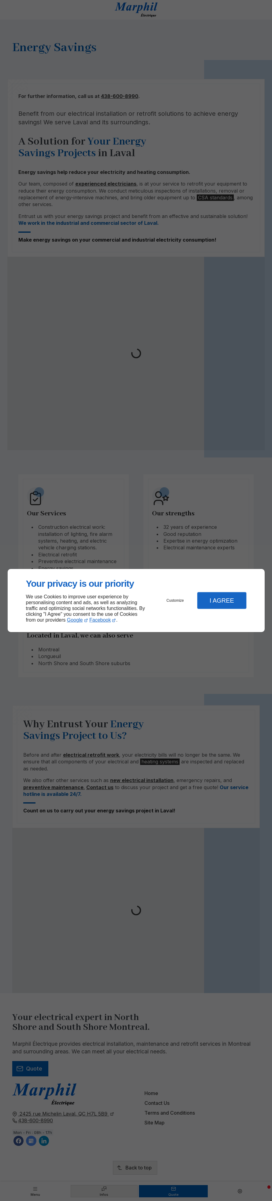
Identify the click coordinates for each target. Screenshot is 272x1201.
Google (75, 620)
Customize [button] (175, 600)
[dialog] (136, 600)
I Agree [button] (222, 600)
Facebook (100, 620)
